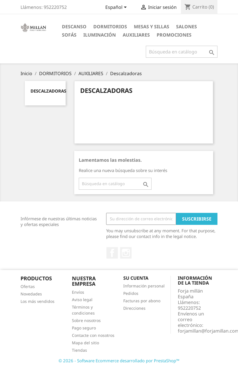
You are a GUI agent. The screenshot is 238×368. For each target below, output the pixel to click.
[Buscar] (181, 52)
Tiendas (79, 350)
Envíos (78, 292)
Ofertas (28, 286)
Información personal (144, 286)
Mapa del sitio (85, 342)
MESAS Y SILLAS (151, 26)
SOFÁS (69, 35)
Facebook (112, 253)
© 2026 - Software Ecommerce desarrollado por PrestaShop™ (119, 360)
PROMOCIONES (174, 35)
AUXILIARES (136, 35)
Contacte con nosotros (93, 335)
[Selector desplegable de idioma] (117, 7)
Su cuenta (135, 278)
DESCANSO (74, 26)
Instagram (126, 253)
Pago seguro (84, 328)
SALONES (186, 26)
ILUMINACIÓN (99, 35)
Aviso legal (82, 299)
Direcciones (134, 308)
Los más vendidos (38, 301)
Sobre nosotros (86, 320)
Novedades (31, 294)
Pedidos (130, 293)
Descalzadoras (48, 91)
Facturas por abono (141, 300)
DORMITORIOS (110, 26)
